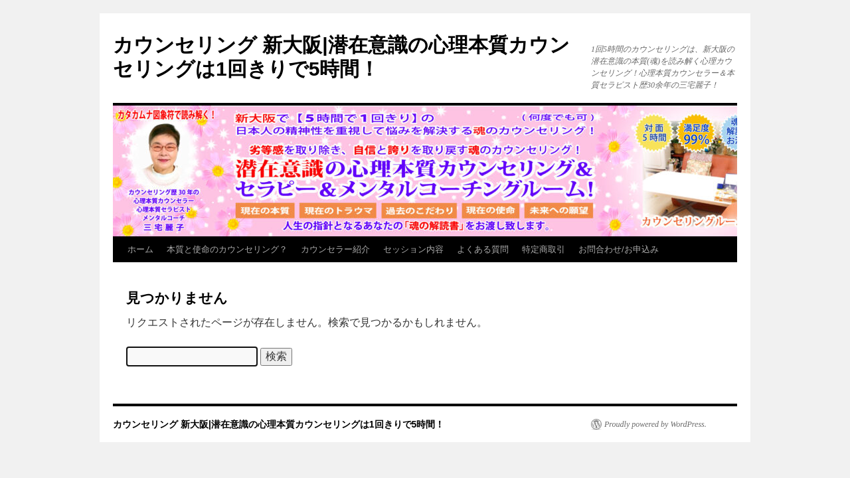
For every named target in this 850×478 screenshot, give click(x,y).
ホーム (140, 249)
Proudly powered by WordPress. (655, 424)
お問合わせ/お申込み (618, 249)
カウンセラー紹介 (335, 249)
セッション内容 (413, 249)
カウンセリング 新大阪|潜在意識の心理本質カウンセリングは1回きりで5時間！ (278, 424)
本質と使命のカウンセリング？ (227, 249)
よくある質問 (483, 249)
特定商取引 (543, 249)
